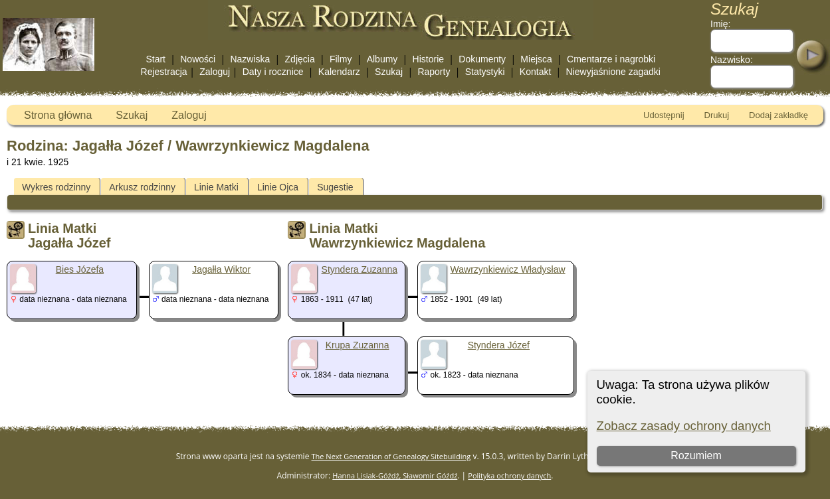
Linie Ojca (277, 187)
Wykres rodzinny (56, 187)
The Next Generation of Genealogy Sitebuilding (391, 456)
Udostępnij (663, 115)
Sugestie (335, 187)
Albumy (382, 59)
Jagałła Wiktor (221, 269)
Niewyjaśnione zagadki (613, 71)
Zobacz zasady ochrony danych (684, 426)
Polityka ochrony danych (509, 475)
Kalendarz (339, 71)
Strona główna (58, 115)
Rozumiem (696, 455)
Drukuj (717, 115)
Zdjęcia (300, 59)
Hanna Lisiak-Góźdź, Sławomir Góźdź (394, 475)
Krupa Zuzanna (357, 345)
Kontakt (535, 71)
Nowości (197, 59)
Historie (428, 59)
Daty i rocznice (273, 71)
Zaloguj (214, 71)
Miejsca (536, 59)
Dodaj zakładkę (778, 115)
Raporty (433, 71)
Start (155, 59)
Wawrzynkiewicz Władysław (508, 269)
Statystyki (485, 71)
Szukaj (389, 71)
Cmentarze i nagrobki (611, 59)
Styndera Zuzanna (359, 269)
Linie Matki (216, 187)
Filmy (341, 59)
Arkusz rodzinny (142, 187)
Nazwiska (250, 59)
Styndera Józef (499, 345)
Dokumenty (482, 59)
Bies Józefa (80, 269)
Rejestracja (164, 71)
